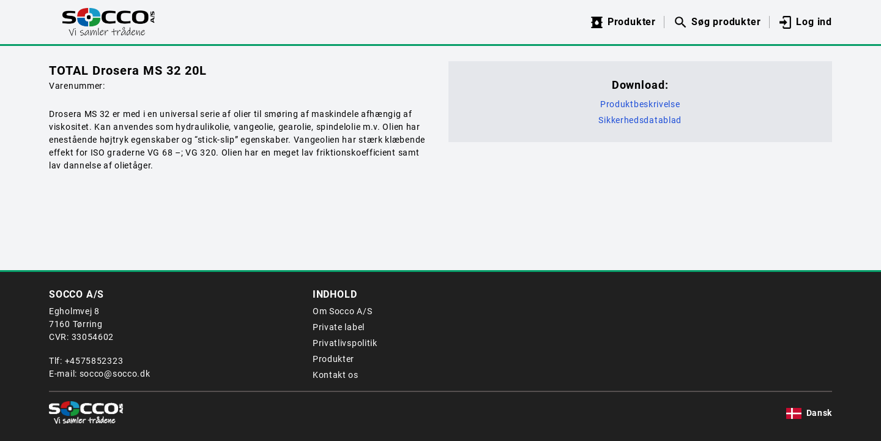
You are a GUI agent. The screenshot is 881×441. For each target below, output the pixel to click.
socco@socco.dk (115, 374)
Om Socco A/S (342, 311)
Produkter (333, 359)
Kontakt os (336, 375)
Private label (339, 327)
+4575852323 (94, 361)
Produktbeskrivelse (640, 104)
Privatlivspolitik (345, 343)
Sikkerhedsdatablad (640, 120)
